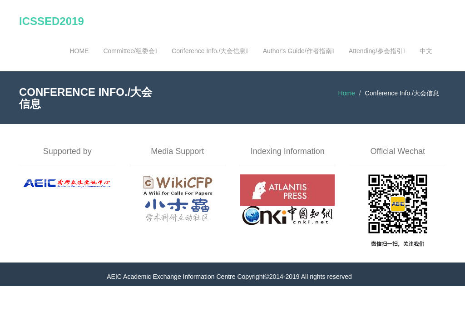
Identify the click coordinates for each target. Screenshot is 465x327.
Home (346, 93)
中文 (426, 50)
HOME (79, 50)
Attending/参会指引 (377, 50)
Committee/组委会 (130, 50)
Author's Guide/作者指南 (298, 50)
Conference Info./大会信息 (210, 50)
